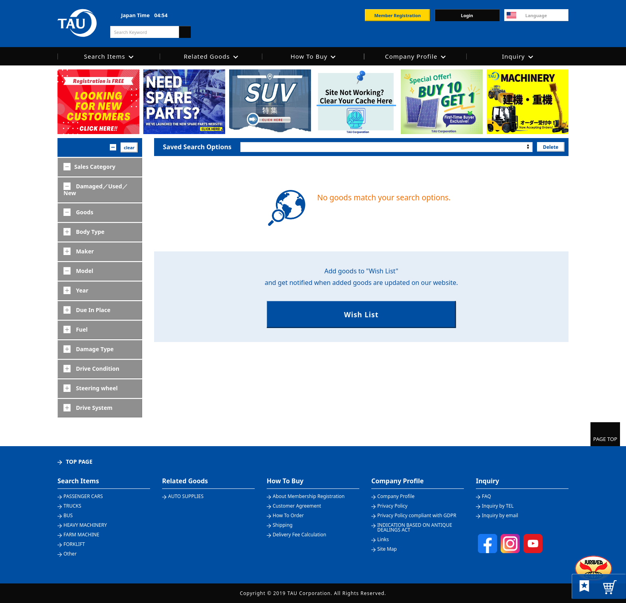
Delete (550, 146)
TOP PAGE (79, 461)
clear (129, 147)
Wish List (361, 314)
